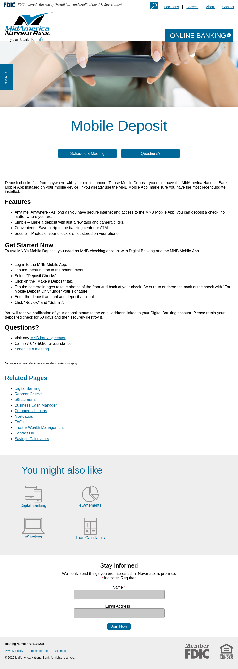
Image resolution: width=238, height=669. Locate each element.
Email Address (119, 606)
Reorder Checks (29, 394)
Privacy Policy (14, 650)
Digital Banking (28, 388)
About (210, 7)
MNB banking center (48, 338)
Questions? (151, 153)
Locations (171, 7)
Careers (192, 7)
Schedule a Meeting (87, 153)
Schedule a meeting (32, 349)
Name (118, 587)
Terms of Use (39, 650)
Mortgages (24, 416)
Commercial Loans (31, 411)
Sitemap (60, 650)
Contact (228, 7)
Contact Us (24, 433)
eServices (33, 537)
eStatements (25, 400)
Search (154, 5)
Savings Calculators (32, 439)
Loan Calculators (90, 538)
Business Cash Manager (36, 405)
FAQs (19, 422)
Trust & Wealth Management (39, 428)
